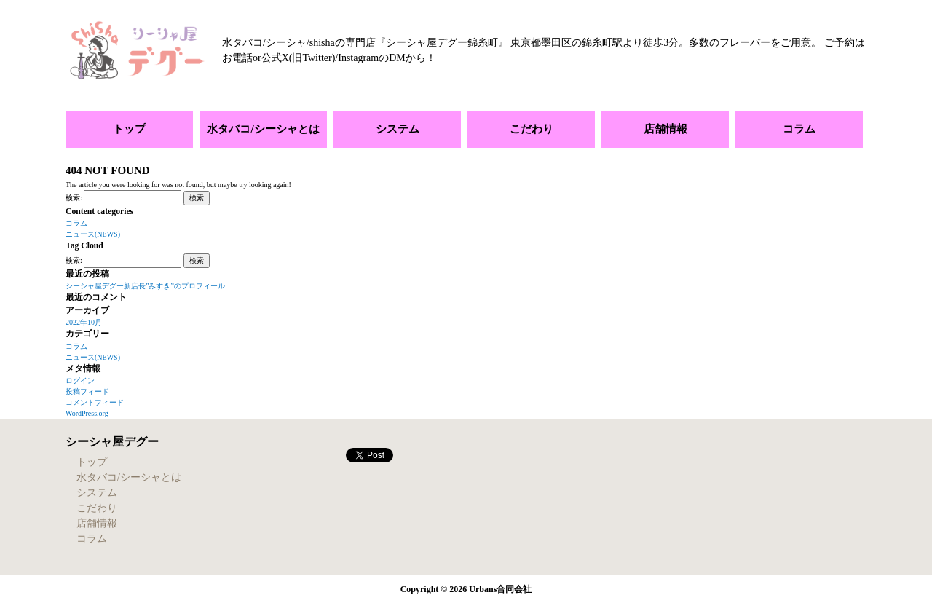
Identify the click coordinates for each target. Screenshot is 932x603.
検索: (74, 198)
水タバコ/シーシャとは (263, 129)
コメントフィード (95, 402)
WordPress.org (87, 413)
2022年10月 (84, 322)
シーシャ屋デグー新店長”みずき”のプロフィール (145, 286)
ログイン (80, 381)
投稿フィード (87, 391)
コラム (799, 129)
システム (397, 129)
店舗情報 (665, 129)
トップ (129, 129)
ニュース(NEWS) (93, 234)
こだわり (531, 129)
